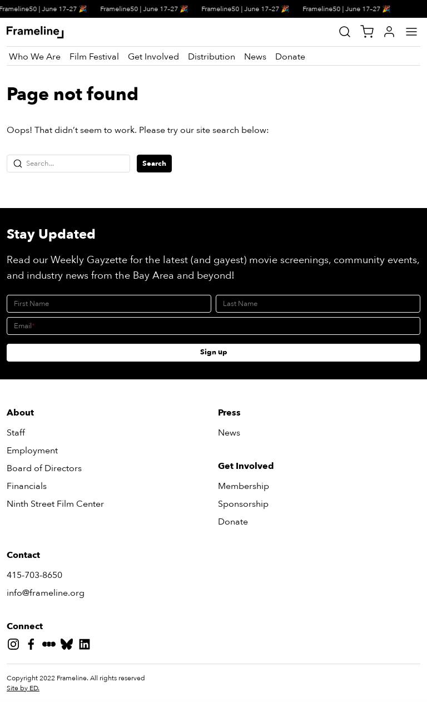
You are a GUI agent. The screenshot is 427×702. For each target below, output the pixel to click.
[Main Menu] (411, 32)
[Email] (213, 326)
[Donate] (290, 56)
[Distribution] (211, 56)
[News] (255, 56)
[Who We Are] (35, 56)
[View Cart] (367, 32)
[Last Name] (318, 304)
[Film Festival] (94, 56)
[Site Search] (345, 32)
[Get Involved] (153, 56)
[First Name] (109, 304)
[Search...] (68, 163)
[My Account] (389, 32)
